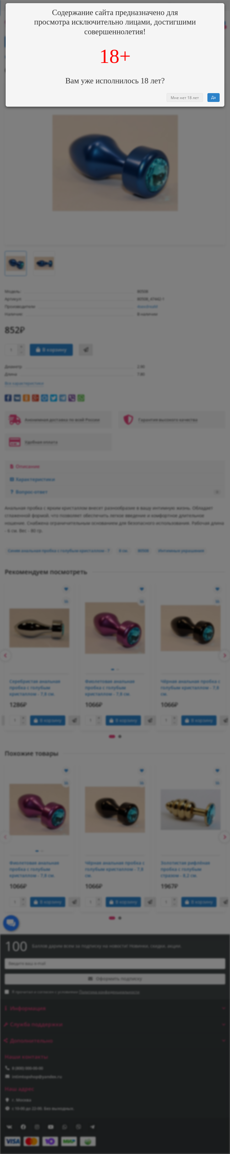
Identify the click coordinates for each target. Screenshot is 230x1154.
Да (213, 97)
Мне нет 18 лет (185, 97)
